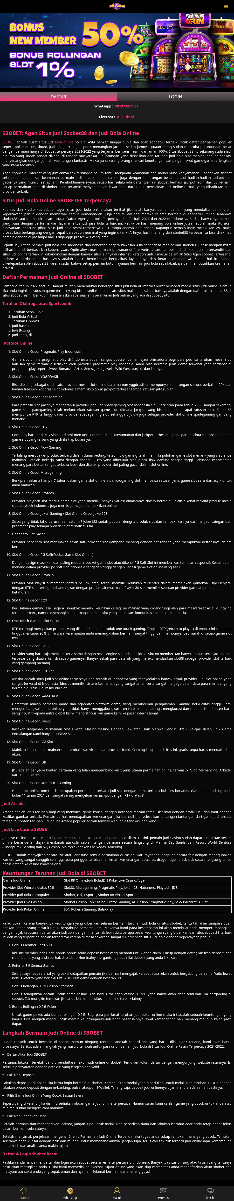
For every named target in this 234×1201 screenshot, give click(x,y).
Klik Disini (125, 116)
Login (175, 96)
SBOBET (8, 142)
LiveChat (210, 1193)
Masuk (116, 1193)
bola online (64, 142)
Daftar (58, 96)
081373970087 (126, 106)
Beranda (23, 1193)
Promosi (164, 1193)
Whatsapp (70, 1193)
